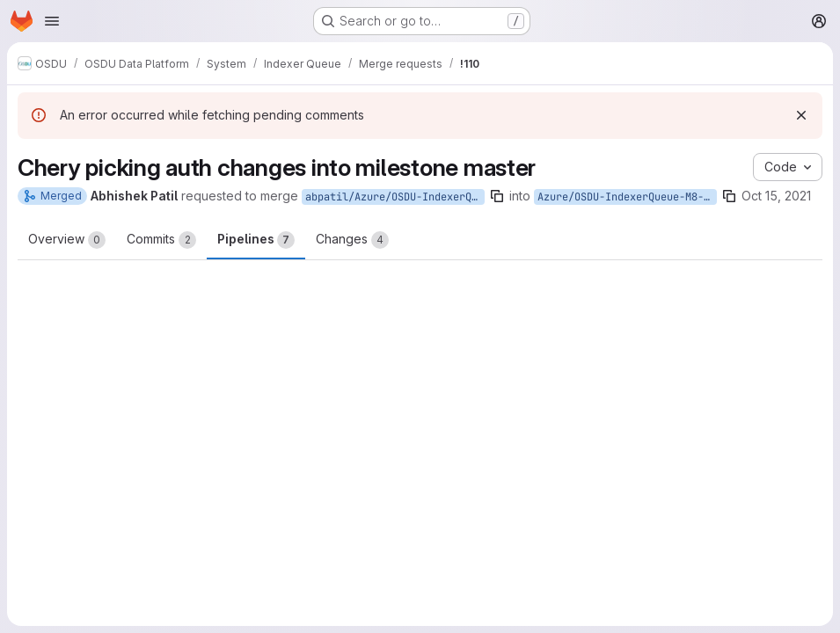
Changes (352, 240)
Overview (67, 240)
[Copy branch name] (497, 196)
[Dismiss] (801, 115)
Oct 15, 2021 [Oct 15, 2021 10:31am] (776, 195)
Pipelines (256, 240)
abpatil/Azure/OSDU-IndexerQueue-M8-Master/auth (395, 197)
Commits (161, 240)
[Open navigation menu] (52, 21)
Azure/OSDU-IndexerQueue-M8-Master (627, 197)
